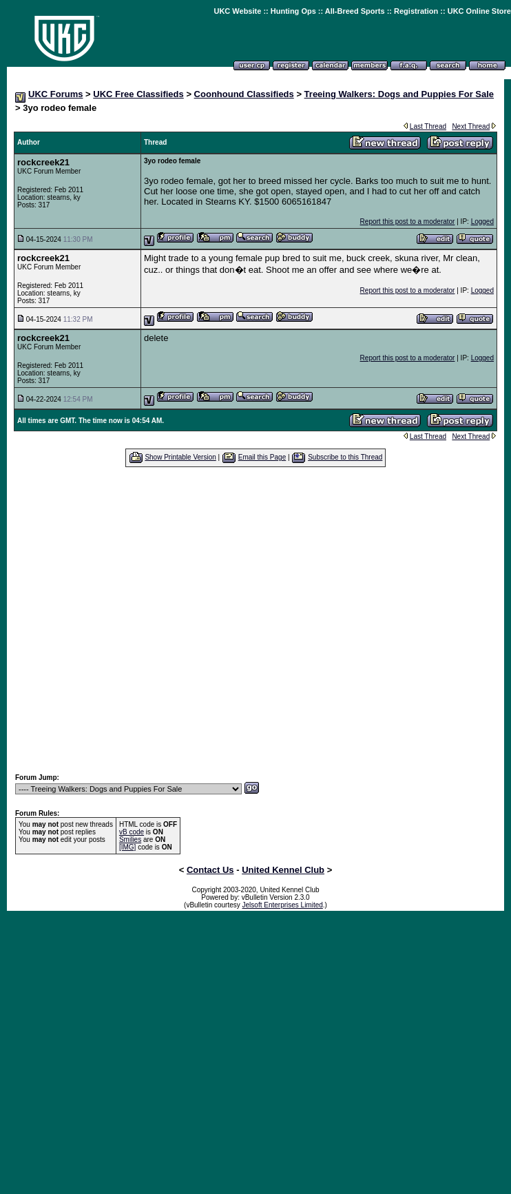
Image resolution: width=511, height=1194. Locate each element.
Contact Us (210, 870)
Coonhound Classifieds (244, 94)
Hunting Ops (293, 11)
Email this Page (262, 457)
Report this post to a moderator (407, 221)
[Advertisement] (249, 620)
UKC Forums (55, 94)
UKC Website (237, 11)
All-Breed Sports (355, 11)
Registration (416, 11)
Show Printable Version (180, 457)
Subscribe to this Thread (345, 457)
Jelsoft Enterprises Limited (282, 905)
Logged (482, 221)
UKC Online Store (479, 11)
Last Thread (428, 126)
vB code (131, 832)
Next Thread (471, 126)
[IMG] (127, 847)
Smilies (130, 839)
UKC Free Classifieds (138, 94)
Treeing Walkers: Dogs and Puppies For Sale (399, 94)
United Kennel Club (283, 870)
